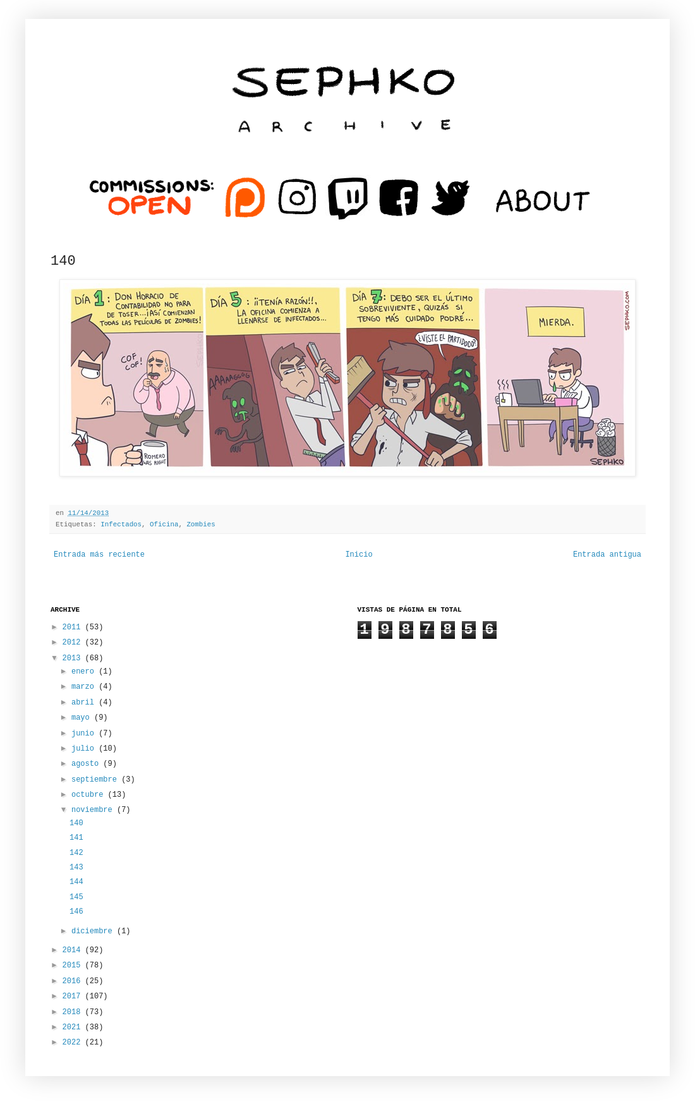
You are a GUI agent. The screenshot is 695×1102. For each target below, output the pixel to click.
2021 (74, 1027)
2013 (74, 658)
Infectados (121, 524)
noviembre (94, 810)
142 (76, 853)
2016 (74, 981)
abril (85, 702)
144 (76, 882)
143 (76, 867)
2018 (74, 1012)
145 (76, 897)
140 (76, 823)
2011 (74, 627)
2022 (74, 1042)
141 (76, 837)
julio (85, 748)
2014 (74, 950)
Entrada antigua (607, 554)
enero (85, 671)
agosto (87, 764)
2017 (74, 996)
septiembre (96, 779)
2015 (74, 965)
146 (76, 911)
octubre (89, 794)
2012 (74, 642)
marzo (85, 686)
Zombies (200, 524)
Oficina (164, 524)
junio (85, 733)
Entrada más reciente (99, 554)
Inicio (358, 554)
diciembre (94, 931)
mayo (82, 717)
